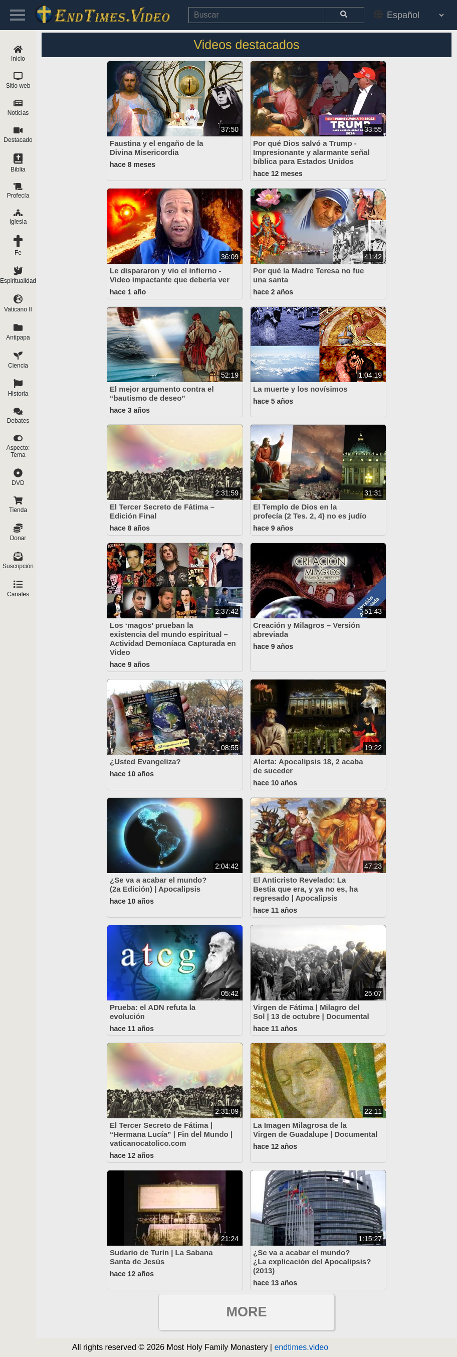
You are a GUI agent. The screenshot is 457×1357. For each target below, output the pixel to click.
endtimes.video (301, 1347)
